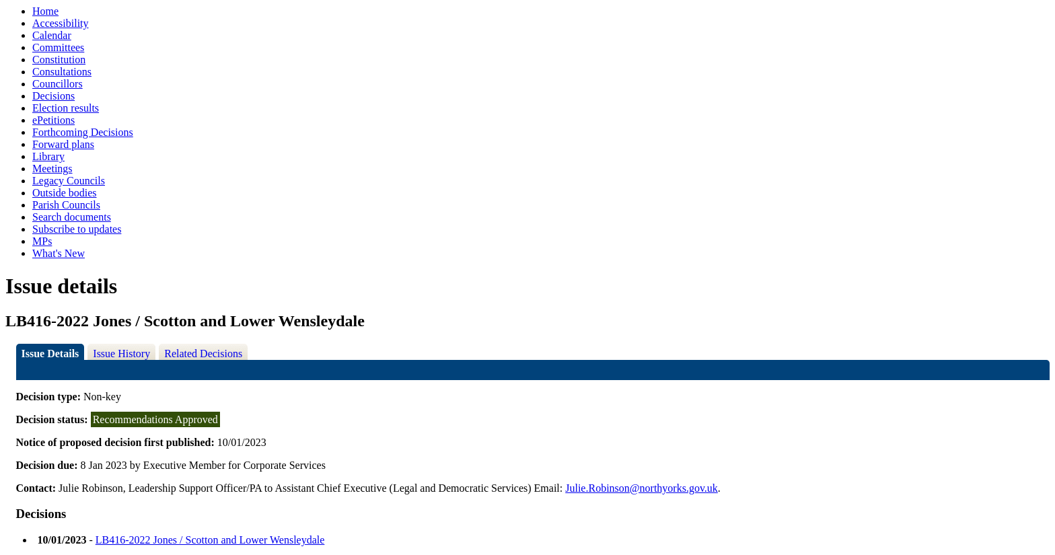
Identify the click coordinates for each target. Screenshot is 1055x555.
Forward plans (63, 144)
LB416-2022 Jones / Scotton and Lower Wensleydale (210, 540)
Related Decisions (203, 353)
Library (48, 156)
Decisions (53, 96)
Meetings (52, 168)
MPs (42, 241)
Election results (65, 108)
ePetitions (53, 120)
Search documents (71, 217)
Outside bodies (64, 192)
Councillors (57, 83)
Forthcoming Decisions (82, 132)
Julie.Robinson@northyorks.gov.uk (641, 488)
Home (45, 11)
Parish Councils (66, 205)
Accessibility (60, 23)
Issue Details (50, 353)
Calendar (51, 35)
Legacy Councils (68, 180)
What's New (58, 253)
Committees (58, 47)
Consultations (62, 71)
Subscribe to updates (76, 229)
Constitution (58, 59)
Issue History (121, 353)
